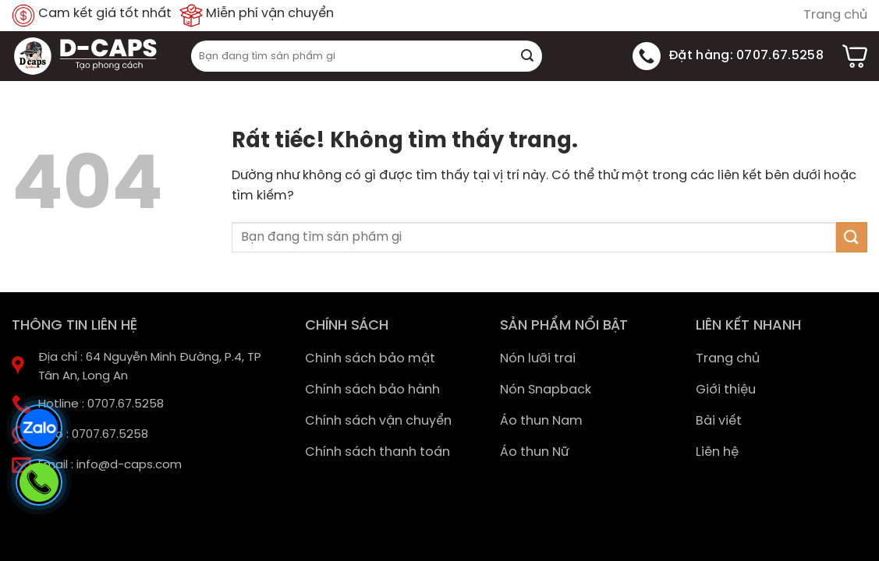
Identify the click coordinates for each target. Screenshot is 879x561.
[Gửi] (528, 56)
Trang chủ (835, 15)
